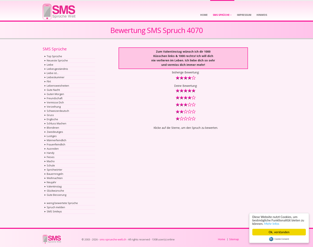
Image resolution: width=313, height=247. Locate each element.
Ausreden (53, 148)
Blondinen (53, 127)
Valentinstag (54, 186)
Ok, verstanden (279, 232)
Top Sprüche (54, 56)
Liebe (50, 64)
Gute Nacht (53, 90)
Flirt (49, 81)
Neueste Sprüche (57, 60)
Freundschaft (54, 98)
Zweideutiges (55, 132)
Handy (50, 153)
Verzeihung (54, 106)
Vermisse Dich (55, 102)
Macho (51, 161)
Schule (51, 165)
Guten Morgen (55, 94)
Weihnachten (55, 178)
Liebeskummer (55, 77)
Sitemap (234, 239)
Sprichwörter (54, 169)
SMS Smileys (54, 211)
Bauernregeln (55, 174)
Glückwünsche (55, 190)
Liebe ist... (52, 73)
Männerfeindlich (56, 140)
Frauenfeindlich (56, 144)
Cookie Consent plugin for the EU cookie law (279, 239)
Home (221, 239)
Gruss (50, 115)
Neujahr (51, 182)
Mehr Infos (271, 224)
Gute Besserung (56, 195)
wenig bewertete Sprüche (62, 203)
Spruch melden (56, 207)
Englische (52, 119)
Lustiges (52, 136)
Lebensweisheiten (58, 85)
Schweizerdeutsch (58, 111)
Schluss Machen (56, 123)
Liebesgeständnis (57, 69)
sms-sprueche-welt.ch (113, 239)
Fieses (50, 157)
